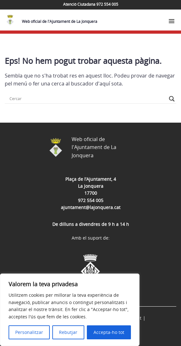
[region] (69, 310)
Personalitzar (29, 332)
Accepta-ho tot (109, 332)
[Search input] (88, 98)
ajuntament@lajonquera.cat (90, 207)
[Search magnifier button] (171, 98)
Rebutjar (68, 332)
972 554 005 (90, 200)
